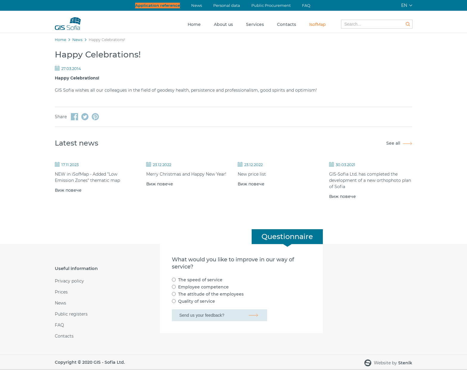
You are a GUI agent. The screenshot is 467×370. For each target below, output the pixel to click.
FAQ (306, 5)
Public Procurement (271, 5)
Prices (61, 292)
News (196, 5)
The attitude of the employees (211, 294)
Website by (388, 363)
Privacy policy (69, 281)
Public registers (71, 314)
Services (255, 24)
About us (223, 24)
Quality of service (196, 301)
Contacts (286, 24)
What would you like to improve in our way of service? (233, 263)
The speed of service (200, 279)
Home (194, 24)
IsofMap (317, 24)
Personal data (226, 5)
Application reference (157, 5)
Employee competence (203, 287)
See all (393, 143)
